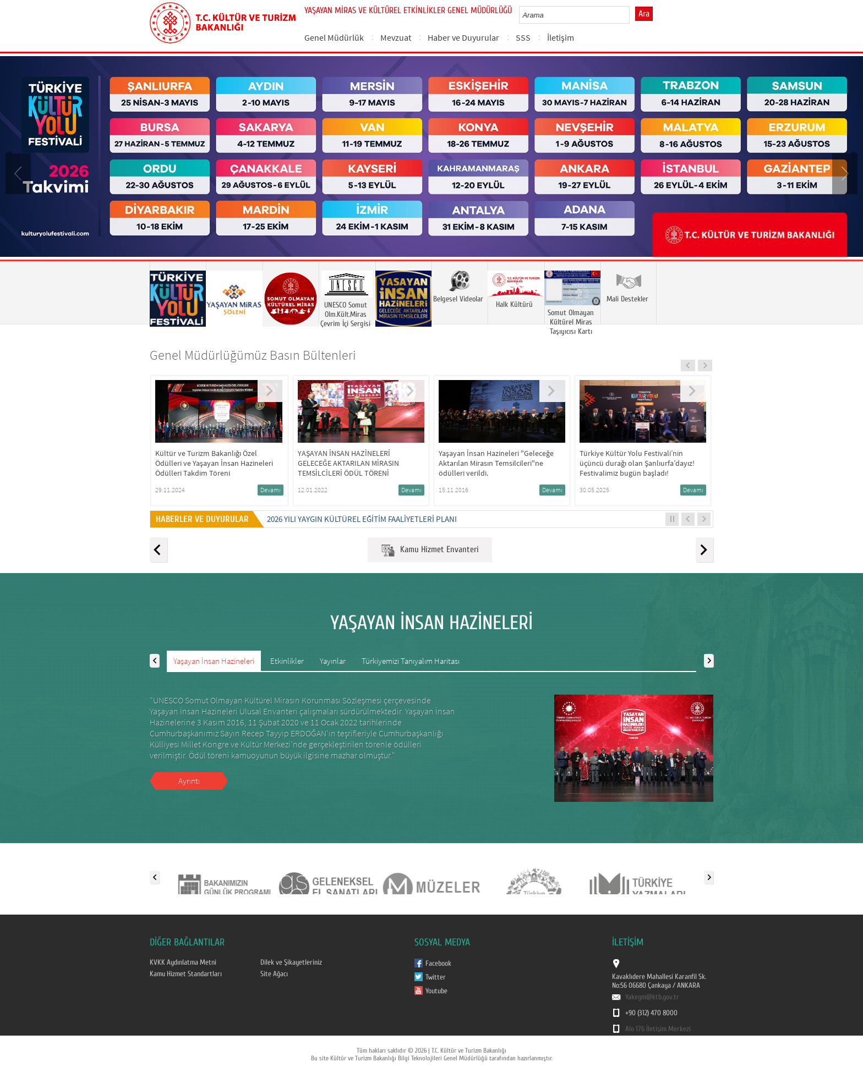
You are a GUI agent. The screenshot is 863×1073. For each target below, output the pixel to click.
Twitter (435, 977)
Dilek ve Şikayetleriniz (291, 962)
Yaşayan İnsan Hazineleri (213, 661)
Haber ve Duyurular (463, 37)
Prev (19, 172)
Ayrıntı (189, 780)
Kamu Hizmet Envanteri (430, 550)
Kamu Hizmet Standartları (186, 974)
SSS (523, 37)
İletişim (560, 37)
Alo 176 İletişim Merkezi (658, 1029)
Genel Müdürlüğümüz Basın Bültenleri (253, 355)
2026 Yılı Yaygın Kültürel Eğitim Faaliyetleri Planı (362, 519)
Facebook (438, 963)
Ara (643, 14)
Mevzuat (395, 37)
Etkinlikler (287, 661)
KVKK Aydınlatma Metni (183, 962)
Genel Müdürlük (334, 37)
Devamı (270, 490)
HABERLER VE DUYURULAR (204, 519)
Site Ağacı (274, 974)
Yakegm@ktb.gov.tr (652, 997)
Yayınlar (333, 661)
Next (843, 172)
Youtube (436, 991)
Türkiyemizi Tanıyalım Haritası (411, 661)
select (632, 15)
